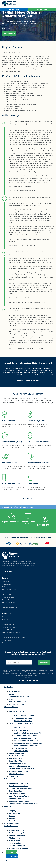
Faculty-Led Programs (9, 585)
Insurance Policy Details (9, 623)
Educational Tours (7, 580)
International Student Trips (19, 762)
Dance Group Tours (16, 787)
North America (14, 687)
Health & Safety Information (11, 628)
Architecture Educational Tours (26, 736)
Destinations (6, 577)
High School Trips (15, 754)
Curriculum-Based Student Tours (21, 719)
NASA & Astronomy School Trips (26, 742)
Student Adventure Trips (18, 767)
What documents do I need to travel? (14, 633)
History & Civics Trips (22, 726)
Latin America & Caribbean (19, 692)
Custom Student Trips (17, 759)
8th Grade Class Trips (17, 752)
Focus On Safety (15, 839)
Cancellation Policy (8, 631)
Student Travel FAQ (16, 826)
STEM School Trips (21, 724)
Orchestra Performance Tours (20, 784)
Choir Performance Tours (18, 782)
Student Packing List (17, 841)
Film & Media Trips (21, 747)
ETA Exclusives (6, 590)
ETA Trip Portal (14, 836)
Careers (4, 601)
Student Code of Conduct (18, 844)
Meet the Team (7, 618)
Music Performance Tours (19, 792)
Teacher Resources (11, 822)
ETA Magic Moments (8, 598)
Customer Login (12, 857)
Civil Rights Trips (20, 744)
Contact (4, 612)
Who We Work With (16, 707)
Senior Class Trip (15, 757)
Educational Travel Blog (9, 603)
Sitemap (4, 638)
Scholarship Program (8, 593)
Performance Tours (8, 582)
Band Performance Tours (18, 779)
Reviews (12, 814)
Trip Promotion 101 (16, 834)
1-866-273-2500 (13, 9)
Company (12, 807)
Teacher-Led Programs (9, 588)
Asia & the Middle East (17, 698)
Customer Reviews (8, 620)
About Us (5, 615)
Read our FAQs (28, 498)
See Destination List (16, 700)
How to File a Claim (8, 625)
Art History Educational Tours (25, 731)
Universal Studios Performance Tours (23, 800)
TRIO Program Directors (23, 717)
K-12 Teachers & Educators (24, 712)
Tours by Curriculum (8, 595)
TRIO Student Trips (16, 770)
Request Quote (42, 9)
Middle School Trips (16, 749)
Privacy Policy (6, 636)
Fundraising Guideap (17, 831)
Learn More (8, 567)
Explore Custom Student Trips (28, 380)
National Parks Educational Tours (21, 765)
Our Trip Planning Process (19, 829)
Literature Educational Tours (25, 734)
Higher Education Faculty (23, 714)
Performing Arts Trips (17, 794)
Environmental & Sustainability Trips (28, 739)
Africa (11, 695)
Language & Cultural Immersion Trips (28, 729)
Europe (11, 690)
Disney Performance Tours (19, 797)
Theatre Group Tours (17, 789)
